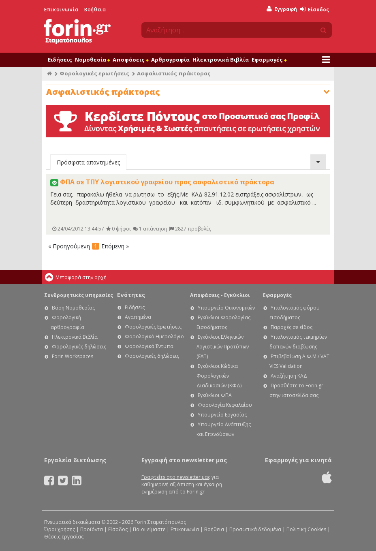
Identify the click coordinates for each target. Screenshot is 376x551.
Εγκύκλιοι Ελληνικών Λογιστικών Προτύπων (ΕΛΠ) (223, 346)
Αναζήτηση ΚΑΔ (289, 375)
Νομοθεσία (92, 59)
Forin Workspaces (72, 356)
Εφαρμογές (269, 59)
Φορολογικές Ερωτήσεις (153, 326)
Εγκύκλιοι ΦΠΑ (215, 395)
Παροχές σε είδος (291, 327)
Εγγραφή (282, 9)
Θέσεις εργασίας (63, 536)
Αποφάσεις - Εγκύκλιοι (220, 295)
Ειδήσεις (60, 59)
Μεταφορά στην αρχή (81, 277)
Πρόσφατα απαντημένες (88, 162)
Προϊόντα (91, 529)
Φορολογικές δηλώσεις (79, 346)
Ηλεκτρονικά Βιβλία (220, 59)
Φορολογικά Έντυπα (149, 346)
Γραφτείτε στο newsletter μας (175, 477)
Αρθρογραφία (170, 59)
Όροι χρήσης (59, 529)
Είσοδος (314, 9)
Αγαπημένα (138, 317)
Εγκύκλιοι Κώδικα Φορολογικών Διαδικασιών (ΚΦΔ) (219, 376)
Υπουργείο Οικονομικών (226, 307)
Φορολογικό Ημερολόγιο (154, 336)
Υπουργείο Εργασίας (222, 414)
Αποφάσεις (130, 59)
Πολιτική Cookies (306, 529)
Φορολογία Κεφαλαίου (225, 405)
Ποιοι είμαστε (149, 529)
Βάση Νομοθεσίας (73, 307)
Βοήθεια (95, 9)
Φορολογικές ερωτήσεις (94, 73)
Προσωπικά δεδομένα (255, 529)
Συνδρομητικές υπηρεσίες (78, 295)
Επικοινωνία (61, 9)
